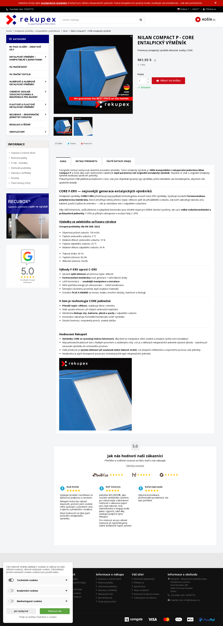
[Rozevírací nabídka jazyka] (183, 9)
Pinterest (86, 143)
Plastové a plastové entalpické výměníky (22, 106)
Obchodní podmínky (20, 167)
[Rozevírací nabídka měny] (196, 9)
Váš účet (138, 574)
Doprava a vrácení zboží (22, 152)
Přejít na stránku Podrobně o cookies (38, 616)
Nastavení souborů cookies (147, 594)
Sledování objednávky (144, 578)
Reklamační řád (105, 594)
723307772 (29, 9)
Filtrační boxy (18, 66)
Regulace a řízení (19, 124)
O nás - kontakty (19, 162)
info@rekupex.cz (192, 600)
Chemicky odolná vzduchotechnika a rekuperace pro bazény (23, 94)
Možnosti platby (18, 157)
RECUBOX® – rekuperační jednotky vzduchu (24, 116)
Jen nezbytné (21, 611)
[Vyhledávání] (102, 19)
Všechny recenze (135, 465)
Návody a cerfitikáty (20, 172)
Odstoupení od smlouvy (145, 597)
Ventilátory (17, 131)
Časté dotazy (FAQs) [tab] (119, 161)
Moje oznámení (141, 590)
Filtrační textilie (20, 74)
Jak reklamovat (105, 597)
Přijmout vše (54, 611)
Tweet (72, 143)
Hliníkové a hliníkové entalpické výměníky (22, 83)
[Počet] (142, 80)
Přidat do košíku (168, 80)
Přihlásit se (139, 582)
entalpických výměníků (54, 3)
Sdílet (58, 143)
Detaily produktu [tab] (86, 161)
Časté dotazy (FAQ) (20, 182)
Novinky (14, 178)
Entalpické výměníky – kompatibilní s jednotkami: (25, 58)
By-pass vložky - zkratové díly (25, 48)
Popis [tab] (63, 161)
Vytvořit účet (139, 586)
